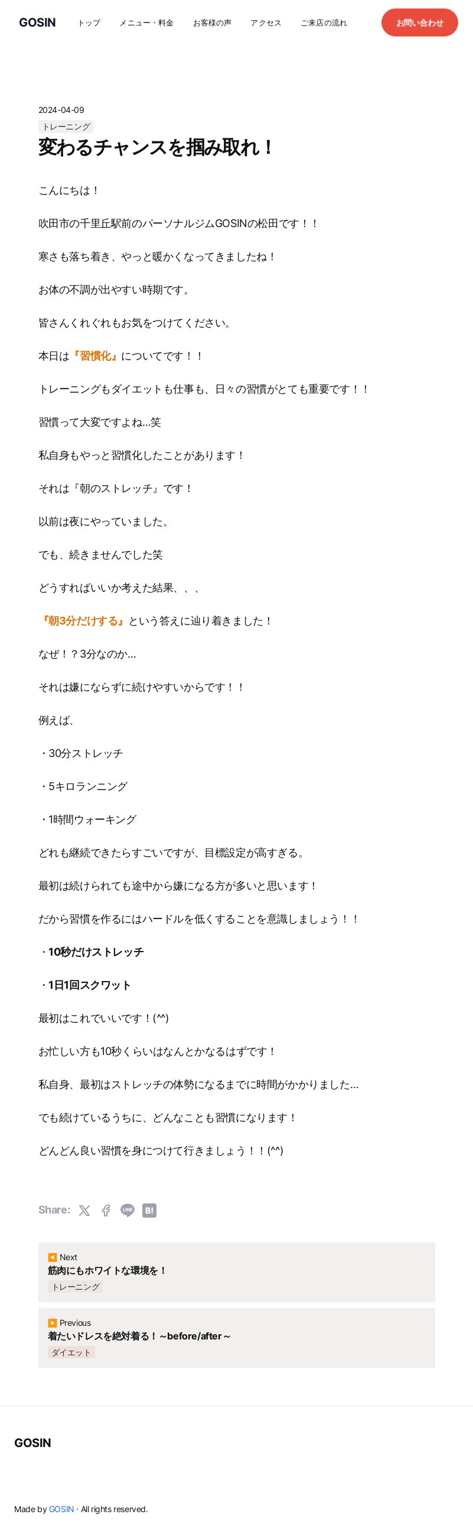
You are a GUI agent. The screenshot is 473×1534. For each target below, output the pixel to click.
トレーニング (66, 126)
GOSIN (32, 1443)
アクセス (266, 22)
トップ (88, 22)
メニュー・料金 (146, 22)
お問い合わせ (420, 22)
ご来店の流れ (324, 22)
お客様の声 (212, 22)
